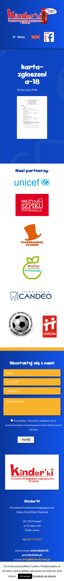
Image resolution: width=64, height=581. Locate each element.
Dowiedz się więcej (44, 576)
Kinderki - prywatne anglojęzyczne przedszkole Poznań (32, 16)
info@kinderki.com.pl (36, 559)
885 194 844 (34, 539)
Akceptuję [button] (25, 576)
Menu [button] (21, 37)
